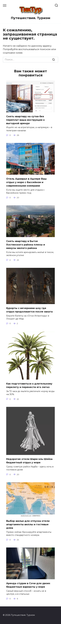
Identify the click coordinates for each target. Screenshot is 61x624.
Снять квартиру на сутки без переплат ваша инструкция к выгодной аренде (25, 120)
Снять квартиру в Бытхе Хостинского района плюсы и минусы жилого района (25, 244)
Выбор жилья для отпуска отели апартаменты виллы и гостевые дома (28, 524)
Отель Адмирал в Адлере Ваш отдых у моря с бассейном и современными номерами (26, 182)
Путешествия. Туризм (30, 18)
